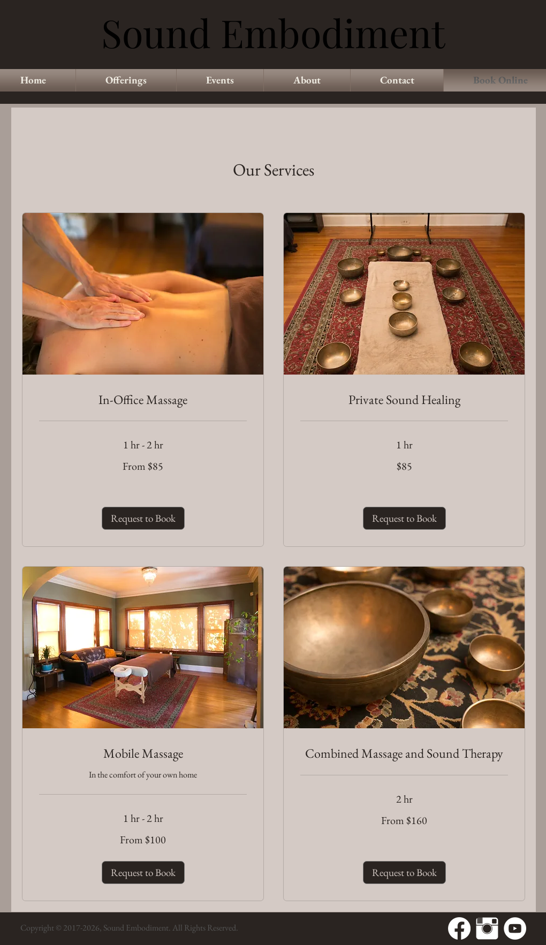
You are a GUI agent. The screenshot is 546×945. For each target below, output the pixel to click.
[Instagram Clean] (487, 928)
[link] (143, 399)
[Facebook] (459, 928)
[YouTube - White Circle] (515, 928)
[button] (143, 518)
